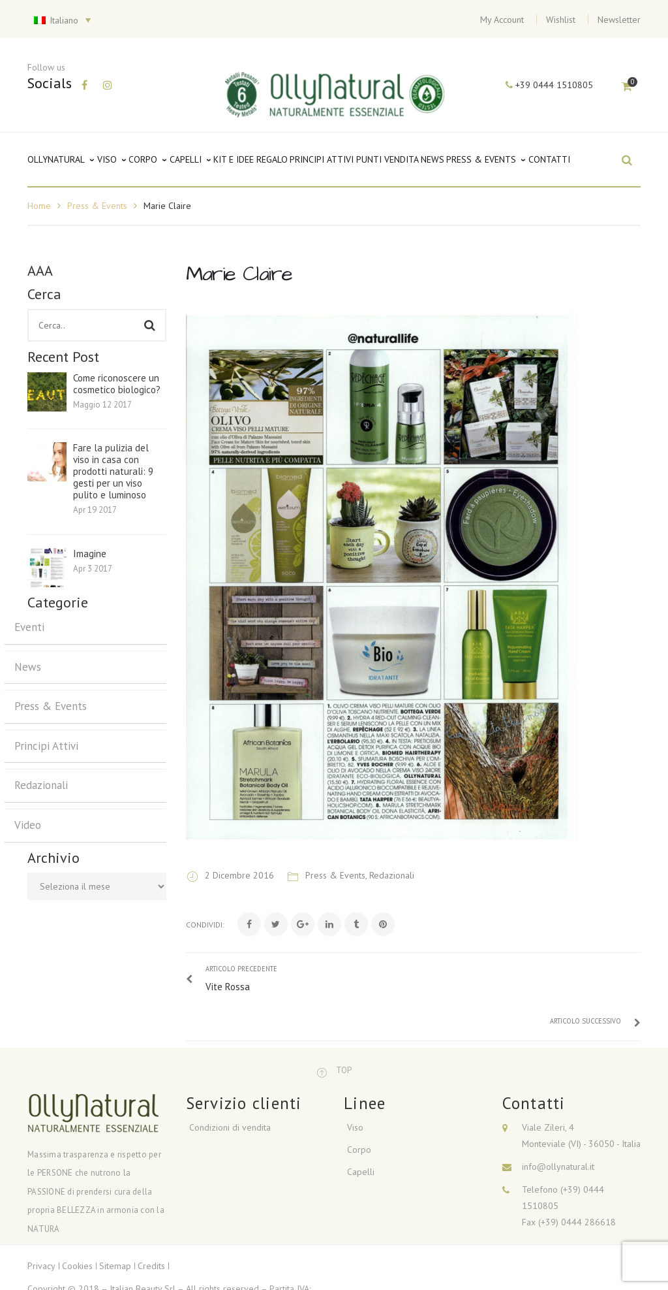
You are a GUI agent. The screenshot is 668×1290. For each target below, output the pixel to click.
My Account (502, 19)
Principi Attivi (46, 746)
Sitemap (115, 1230)
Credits (151, 1230)
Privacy (41, 1230)
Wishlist (560, 19)
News (27, 667)
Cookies (77, 1230)
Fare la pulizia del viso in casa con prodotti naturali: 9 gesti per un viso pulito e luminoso (113, 471)
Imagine (89, 554)
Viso (355, 1092)
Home (39, 206)
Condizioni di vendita (230, 1092)
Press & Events (97, 206)
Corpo (359, 1114)
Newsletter (619, 19)
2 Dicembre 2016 (241, 875)
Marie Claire (239, 274)
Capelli (360, 1136)
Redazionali (41, 785)
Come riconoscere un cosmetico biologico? (116, 384)
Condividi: (205, 924)
